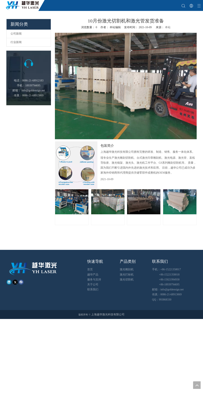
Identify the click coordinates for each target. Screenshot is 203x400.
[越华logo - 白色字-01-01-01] (33, 268)
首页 (90, 269)
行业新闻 (16, 42)
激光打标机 (127, 274)
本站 (167, 27)
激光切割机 (127, 279)
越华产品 (92, 274)
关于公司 (92, 284)
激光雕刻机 (127, 269)
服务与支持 (94, 279)
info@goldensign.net (33, 90)
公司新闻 (16, 33)
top (197, 385)
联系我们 (92, 289)
